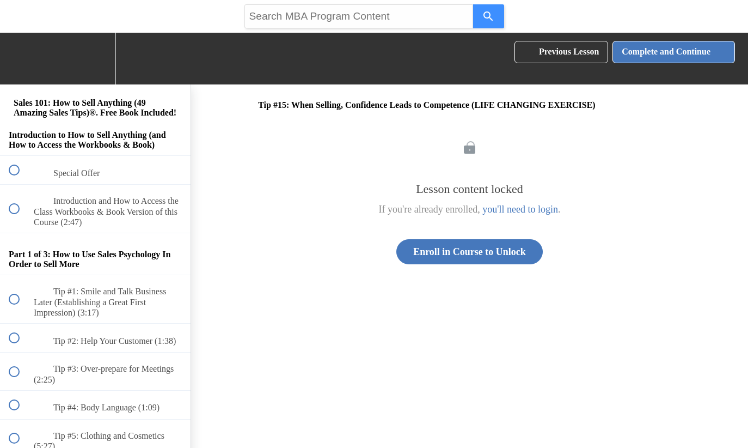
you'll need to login (520, 209)
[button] (20, 58)
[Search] (488, 16)
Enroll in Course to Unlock (469, 251)
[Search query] (358, 16)
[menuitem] (95, 58)
